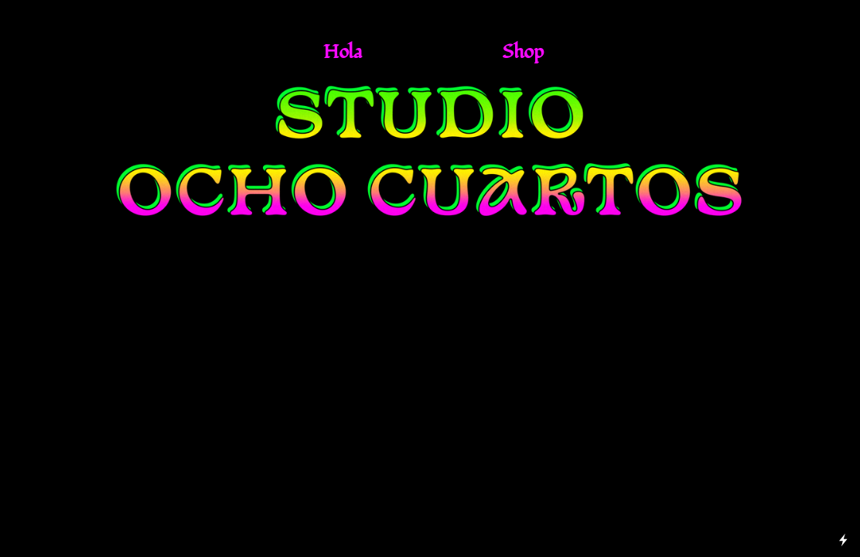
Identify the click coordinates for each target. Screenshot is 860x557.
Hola (342, 52)
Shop (522, 52)
